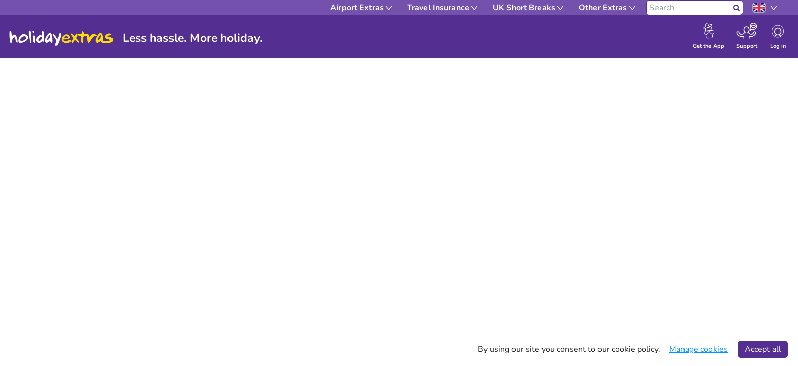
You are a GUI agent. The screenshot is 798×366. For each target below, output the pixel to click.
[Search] (688, 7)
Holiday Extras (61, 38)
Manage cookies (698, 349)
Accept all (763, 349)
